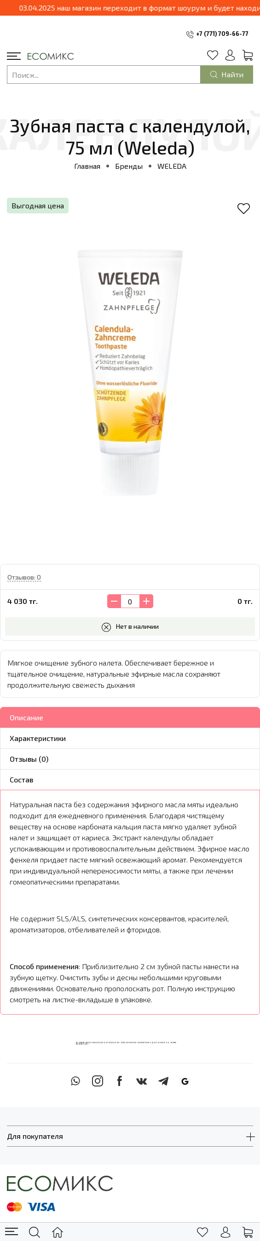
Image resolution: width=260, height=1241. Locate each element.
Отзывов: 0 (24, 577)
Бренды (129, 165)
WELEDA (171, 165)
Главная (87, 165)
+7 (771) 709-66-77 (222, 33)
